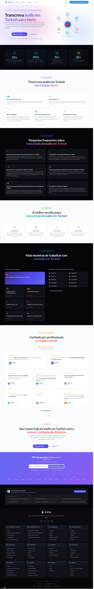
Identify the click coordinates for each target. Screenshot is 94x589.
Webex (71, 555)
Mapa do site (40, 586)
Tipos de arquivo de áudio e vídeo (13, 568)
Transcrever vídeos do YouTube (34, 537)
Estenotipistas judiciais (11, 553)
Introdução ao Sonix (10, 570)
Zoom (71, 548)
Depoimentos (51, 570)
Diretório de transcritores (11, 575)
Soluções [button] (23, 2)
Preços (35, 2)
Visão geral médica (31, 548)
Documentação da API (53, 550)
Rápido (58, 516)
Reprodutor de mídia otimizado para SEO (35, 533)
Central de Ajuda (21, 492)
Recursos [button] (30, 2)
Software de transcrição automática (13, 533)
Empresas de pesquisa (53, 537)
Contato (71, 573)
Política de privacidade (47, 586)
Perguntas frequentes (32, 568)
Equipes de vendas (52, 539)
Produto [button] (17, 2)
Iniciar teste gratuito (19, 34)
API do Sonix (51, 548)
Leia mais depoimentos (47, 410)
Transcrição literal (10, 537)
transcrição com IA (43, 516)
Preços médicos (31, 557)
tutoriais (27, 492)
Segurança (72, 575)
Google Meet (72, 553)
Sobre (71, 566)
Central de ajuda (31, 566)
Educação (51, 533)
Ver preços (34, 34)
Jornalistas (72, 530)
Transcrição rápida (10, 535)
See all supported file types (57, 290)
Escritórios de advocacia (11, 555)
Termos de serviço (56, 586)
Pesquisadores (73, 533)
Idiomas (8, 566)
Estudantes (72, 539)
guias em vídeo (33, 492)
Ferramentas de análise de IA (33, 530)
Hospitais (30, 555)
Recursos (8, 530)
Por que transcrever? (32, 573)
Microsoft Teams (73, 550)
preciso (62, 516)
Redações (51, 535)
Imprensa (72, 570)
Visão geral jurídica (10, 548)
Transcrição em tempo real (12, 539)
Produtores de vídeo (74, 537)
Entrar (66, 2)
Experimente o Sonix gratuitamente (79, 2)
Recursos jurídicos (10, 550)
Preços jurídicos (10, 557)
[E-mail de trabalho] (40, 466)
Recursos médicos (31, 550)
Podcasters (72, 535)
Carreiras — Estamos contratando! (76, 568)
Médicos (29, 553)
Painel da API (51, 553)
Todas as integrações (74, 557)
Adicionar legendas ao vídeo (33, 535)
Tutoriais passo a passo (32, 570)
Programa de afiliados (53, 555)
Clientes (50, 568)
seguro (46, 517)
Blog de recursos (10, 573)
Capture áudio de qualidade (33, 575)
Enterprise (51, 530)
